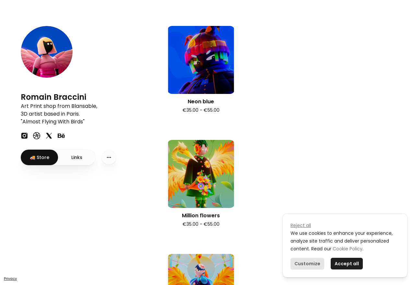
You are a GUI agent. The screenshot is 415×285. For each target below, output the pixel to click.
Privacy (10, 278)
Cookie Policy (346, 248)
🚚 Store (39, 157)
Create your (39, 257)
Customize (307, 263)
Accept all (347, 263)
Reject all (300, 225)
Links (76, 157)
